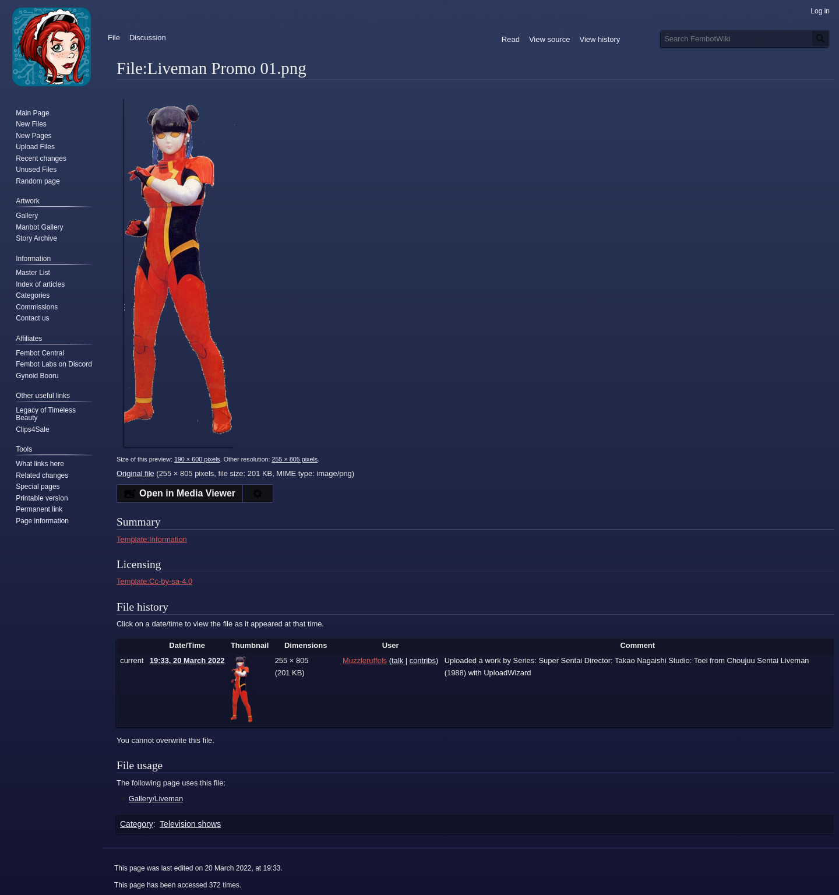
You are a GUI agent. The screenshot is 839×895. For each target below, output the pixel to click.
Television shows (190, 824)
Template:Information (152, 539)
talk (397, 660)
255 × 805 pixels (295, 459)
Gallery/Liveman (156, 798)
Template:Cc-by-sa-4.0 (154, 581)
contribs (423, 660)
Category (136, 824)
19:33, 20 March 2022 (187, 660)
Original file (135, 473)
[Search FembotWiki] (745, 38)
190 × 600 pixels (197, 459)
